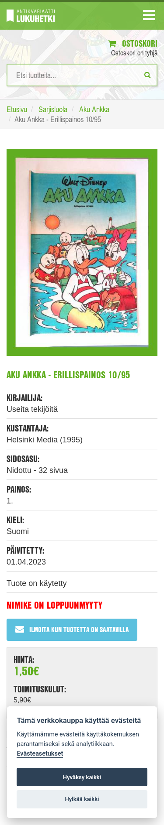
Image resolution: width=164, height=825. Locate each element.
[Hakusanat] (82, 75)
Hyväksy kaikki (82, 777)
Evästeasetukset (40, 753)
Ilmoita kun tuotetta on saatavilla (72, 629)
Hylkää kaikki (82, 799)
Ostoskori (132, 43)
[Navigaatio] (148, 17)
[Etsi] (147, 74)
